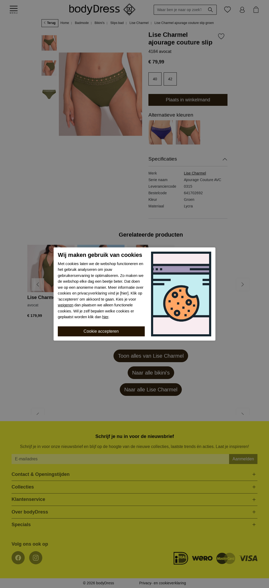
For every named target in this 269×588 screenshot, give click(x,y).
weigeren (65, 305)
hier (105, 317)
